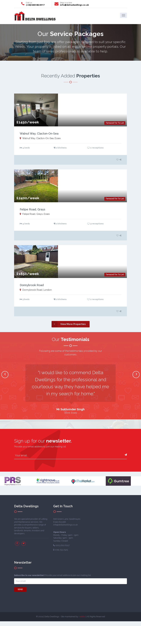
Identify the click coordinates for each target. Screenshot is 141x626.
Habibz (82, 616)
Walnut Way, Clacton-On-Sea (39, 133)
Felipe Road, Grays (32, 209)
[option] (70, 389)
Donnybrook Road (32, 285)
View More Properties (69, 324)
